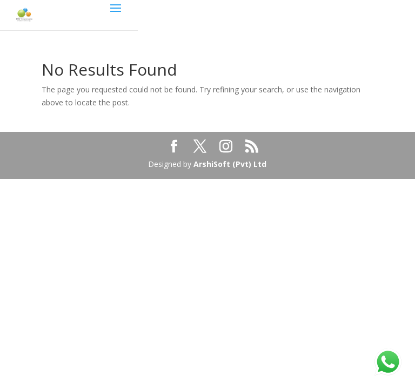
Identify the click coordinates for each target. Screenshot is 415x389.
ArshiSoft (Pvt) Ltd (229, 164)
